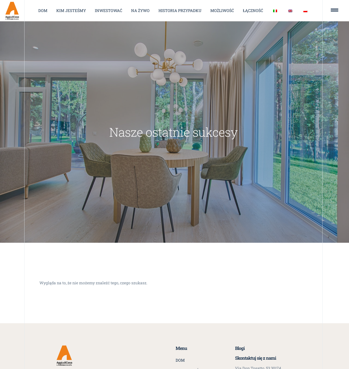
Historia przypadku (179, 10)
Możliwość (222, 10)
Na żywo (140, 10)
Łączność (253, 10)
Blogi (240, 348)
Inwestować (108, 10)
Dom (42, 10)
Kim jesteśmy (71, 10)
